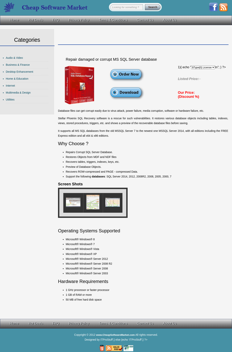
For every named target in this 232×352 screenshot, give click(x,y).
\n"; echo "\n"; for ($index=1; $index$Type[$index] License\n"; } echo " (203, 67)
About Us (169, 20)
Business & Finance (18, 64)
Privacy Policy (79, 20)
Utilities (10, 99)
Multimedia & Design (18, 92)
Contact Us (145, 20)
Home (14, 20)
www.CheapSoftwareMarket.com (115, 334)
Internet (10, 85)
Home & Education (17, 78)
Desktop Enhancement (19, 71)
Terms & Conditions (113, 20)
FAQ (55, 20)
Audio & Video (14, 57)
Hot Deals (35, 20)
